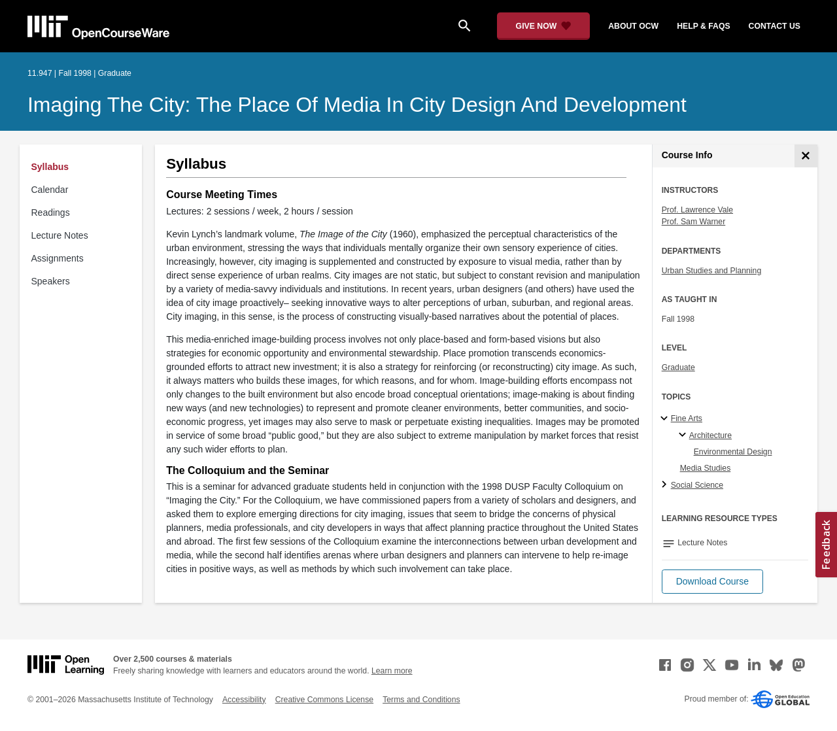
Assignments (57, 258)
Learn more (392, 670)
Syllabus (50, 167)
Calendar (50, 189)
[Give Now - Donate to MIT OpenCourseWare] (543, 26)
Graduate (678, 367)
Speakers (50, 281)
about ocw (633, 26)
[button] (712, 582)
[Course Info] (805, 155)
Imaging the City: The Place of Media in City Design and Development (357, 104)
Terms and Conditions (421, 699)
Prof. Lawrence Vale (697, 209)
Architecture (710, 435)
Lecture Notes (59, 235)
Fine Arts (686, 418)
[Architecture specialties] (684, 435)
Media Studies (705, 468)
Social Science (697, 485)
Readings (50, 212)
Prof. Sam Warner (694, 221)
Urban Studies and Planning (712, 270)
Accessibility (244, 699)
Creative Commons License (324, 699)
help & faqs (703, 26)
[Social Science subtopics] (666, 485)
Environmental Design (733, 451)
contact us (774, 26)
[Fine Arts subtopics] (666, 419)
